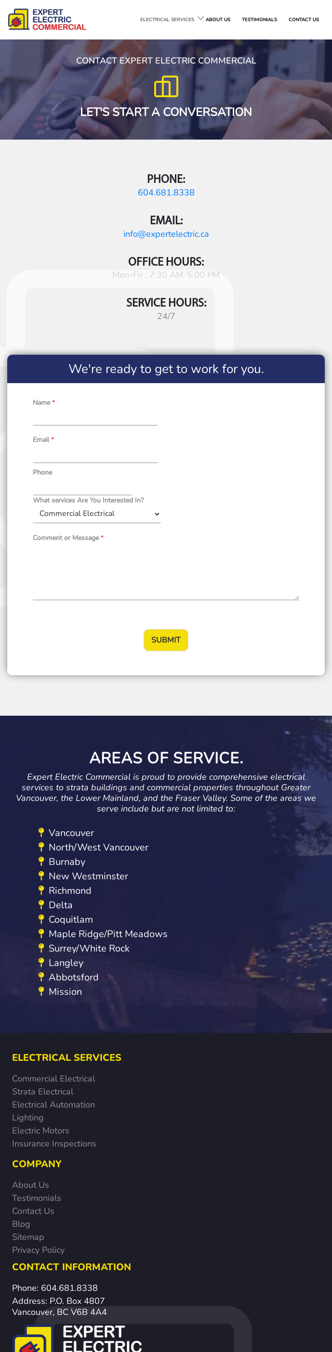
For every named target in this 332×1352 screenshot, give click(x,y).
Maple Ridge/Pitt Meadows (103, 780)
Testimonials (36, 1042)
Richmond (65, 737)
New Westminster (83, 722)
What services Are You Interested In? (220, 347)
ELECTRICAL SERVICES (167, 19)
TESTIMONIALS (259, 19)
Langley (61, 809)
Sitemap (28, 1081)
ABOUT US (218, 19)
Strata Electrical (42, 938)
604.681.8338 (82, 188)
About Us (30, 1029)
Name (44, 315)
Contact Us (33, 1055)
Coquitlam (66, 766)
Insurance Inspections (54, 990)
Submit (166, 486)
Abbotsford (69, 823)
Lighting (28, 964)
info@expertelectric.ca (249, 188)
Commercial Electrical (53, 925)
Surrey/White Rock (84, 794)
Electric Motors (40, 977)
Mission (60, 838)
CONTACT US (304, 19)
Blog (21, 1068)
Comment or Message (68, 384)
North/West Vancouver (93, 693)
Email (176, 315)
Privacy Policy (38, 1094)
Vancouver (66, 679)
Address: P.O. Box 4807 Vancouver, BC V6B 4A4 (59, 1148)
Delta (56, 751)
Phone (42, 347)
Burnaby (62, 708)
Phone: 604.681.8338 (55, 1130)
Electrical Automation (53, 951)
